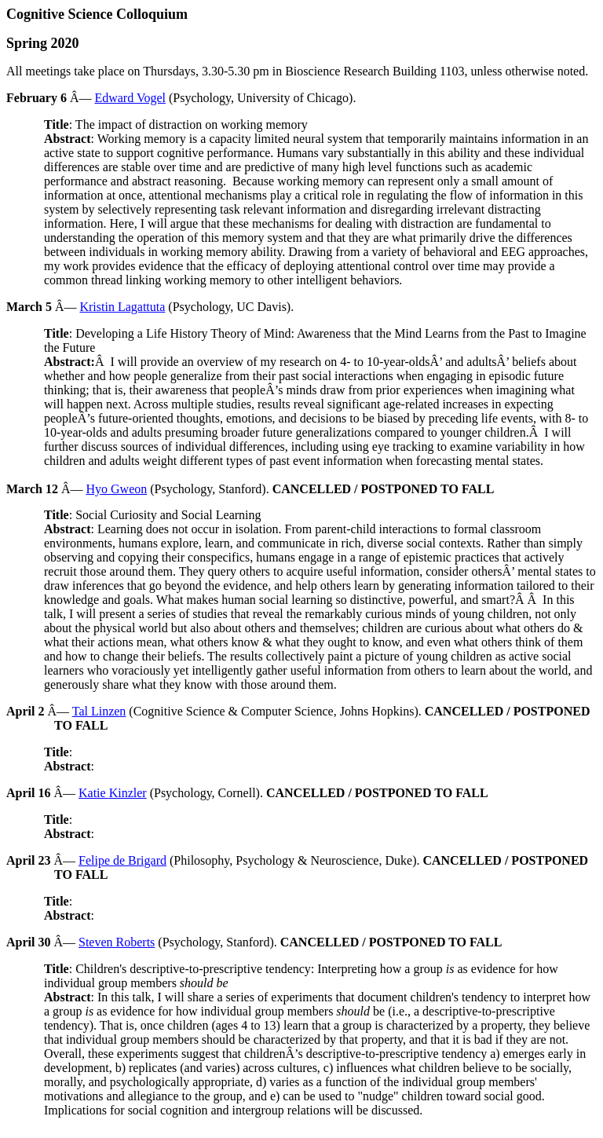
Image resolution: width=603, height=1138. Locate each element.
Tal (99, 711)
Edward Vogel (130, 97)
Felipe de (122, 860)
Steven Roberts (117, 942)
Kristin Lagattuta (122, 306)
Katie (113, 793)
